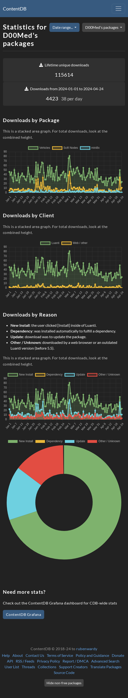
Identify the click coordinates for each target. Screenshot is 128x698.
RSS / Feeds (25, 661)
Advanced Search (105, 661)
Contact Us (35, 655)
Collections (47, 666)
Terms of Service (60, 655)
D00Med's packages (102, 27)
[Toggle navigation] (118, 8)
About (17, 655)
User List (12, 666)
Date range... (63, 27)
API (10, 661)
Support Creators (73, 666)
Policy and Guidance (92, 655)
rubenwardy (86, 648)
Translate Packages (106, 666)
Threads (28, 666)
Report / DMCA (76, 661)
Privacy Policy (48, 661)
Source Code (64, 672)
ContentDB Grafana (23, 614)
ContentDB (15, 8)
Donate (118, 655)
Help (6, 655)
